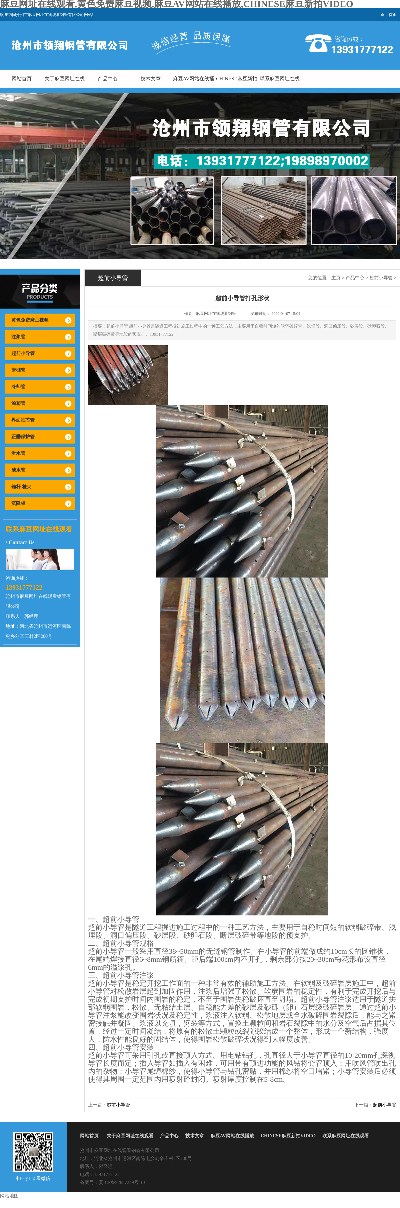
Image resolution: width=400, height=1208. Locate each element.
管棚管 (18, 370)
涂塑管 (18, 403)
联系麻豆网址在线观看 (280, 87)
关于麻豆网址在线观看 (65, 87)
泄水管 (18, 453)
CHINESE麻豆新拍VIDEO (236, 87)
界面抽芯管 (23, 420)
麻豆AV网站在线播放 (194, 87)
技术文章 (151, 78)
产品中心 (108, 78)
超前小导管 (23, 353)
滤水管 (18, 470)
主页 (336, 277)
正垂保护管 (23, 436)
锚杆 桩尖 (21, 486)
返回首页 (389, 14)
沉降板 (18, 503)
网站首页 (22, 78)
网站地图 (9, 1195)
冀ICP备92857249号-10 (122, 1182)
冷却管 (18, 386)
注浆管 (18, 336)
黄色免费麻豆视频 (30, 320)
